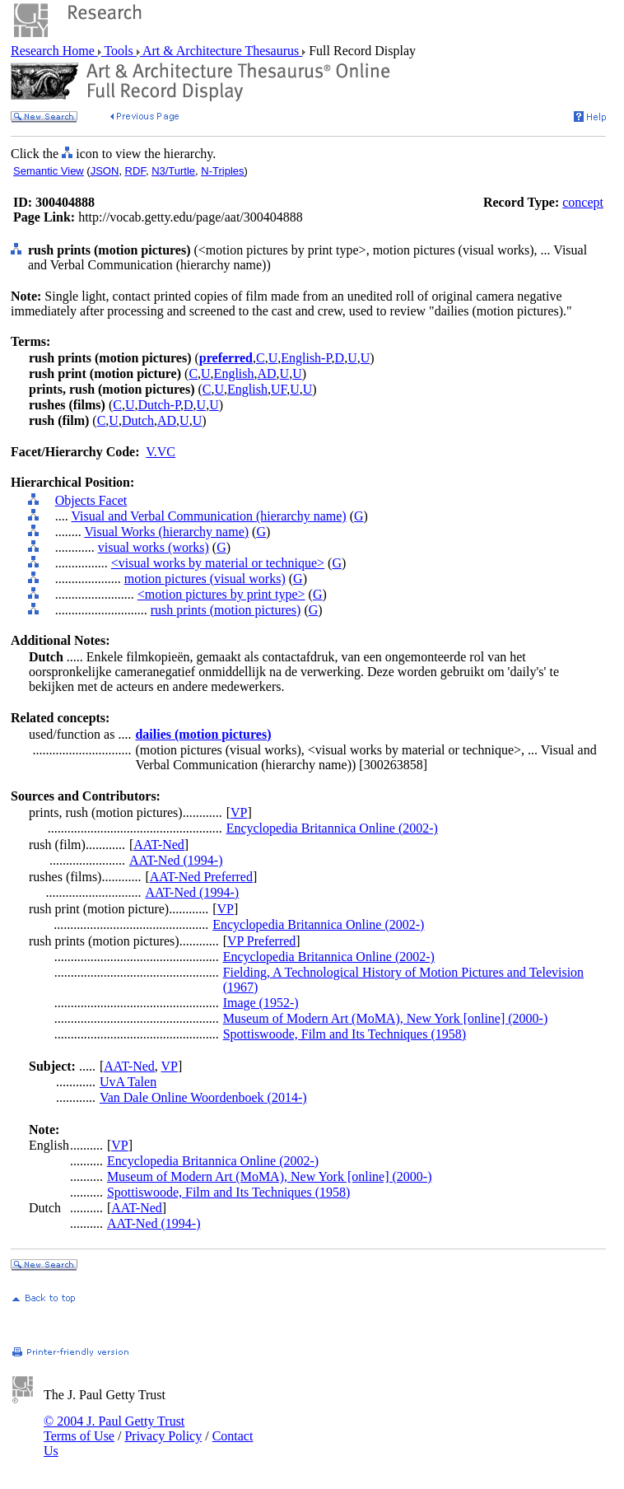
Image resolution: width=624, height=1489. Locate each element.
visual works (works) (153, 547)
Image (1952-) (261, 1003)
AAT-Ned (158, 845)
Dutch (138, 420)
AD (267, 373)
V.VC (160, 452)
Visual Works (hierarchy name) (166, 532)
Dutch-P (158, 405)
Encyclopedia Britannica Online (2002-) (332, 828)
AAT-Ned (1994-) (176, 860)
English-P (306, 358)
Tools (119, 51)
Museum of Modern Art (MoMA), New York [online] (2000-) (385, 1018)
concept (582, 202)
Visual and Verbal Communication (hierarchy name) (208, 516)
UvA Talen (128, 1082)
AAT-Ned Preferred (201, 877)
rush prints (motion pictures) (226, 610)
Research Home (54, 51)
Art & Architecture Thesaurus (221, 51)
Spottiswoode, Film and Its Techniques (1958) (344, 1034)
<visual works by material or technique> (217, 563)
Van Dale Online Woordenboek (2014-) (203, 1097)
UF (278, 389)
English (234, 373)
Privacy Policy (163, 1436)
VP (239, 812)
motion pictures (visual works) (205, 579)
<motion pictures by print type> (221, 594)
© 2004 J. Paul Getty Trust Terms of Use (114, 1428)
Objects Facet (91, 500)
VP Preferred (261, 941)
